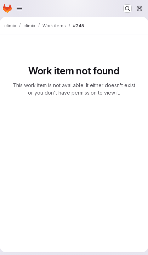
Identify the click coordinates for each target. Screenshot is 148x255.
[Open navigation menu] (19, 8)
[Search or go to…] (127, 8)
